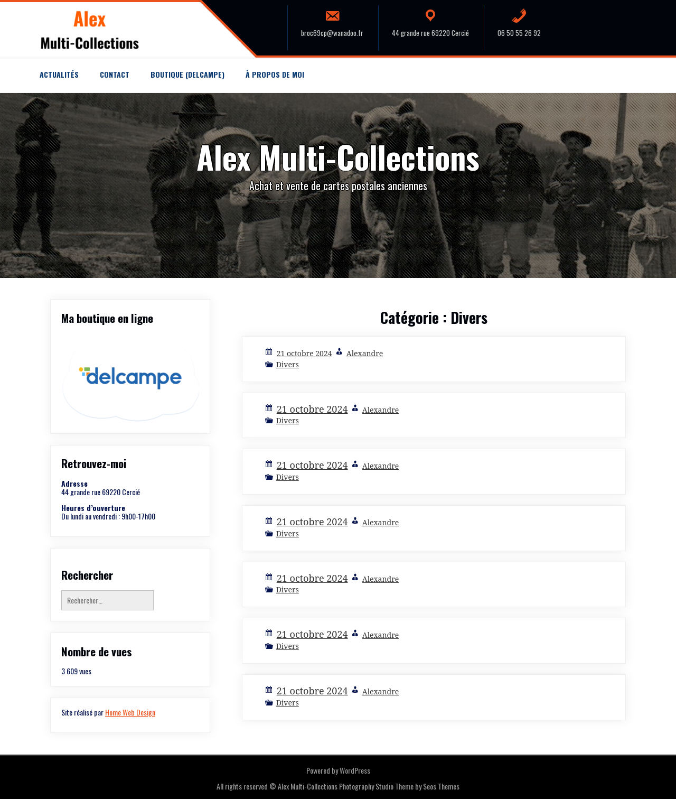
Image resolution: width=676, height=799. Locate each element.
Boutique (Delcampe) (187, 74)
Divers (287, 364)
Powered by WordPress (338, 770)
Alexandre (364, 353)
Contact (114, 74)
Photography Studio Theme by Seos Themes (399, 786)
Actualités (59, 74)
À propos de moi (275, 74)
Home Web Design (130, 712)
